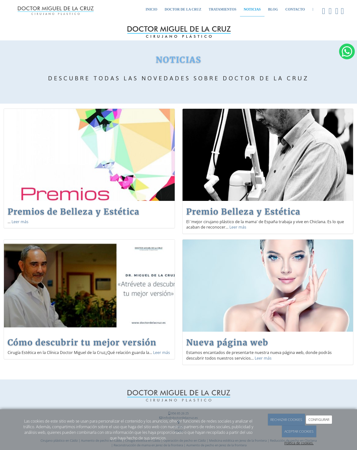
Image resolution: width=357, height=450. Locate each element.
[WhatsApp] (313, 9)
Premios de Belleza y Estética (74, 212)
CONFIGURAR (318, 419)
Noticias (252, 9)
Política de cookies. (299, 443)
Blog (273, 9)
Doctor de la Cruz (183, 9)
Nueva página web (227, 342)
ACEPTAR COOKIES (299, 431)
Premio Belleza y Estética (243, 212)
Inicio (151, 9)
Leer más (20, 221)
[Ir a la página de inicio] (50, 8)
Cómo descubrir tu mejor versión (82, 342)
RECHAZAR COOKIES (286, 419)
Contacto (295, 9)
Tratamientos (223, 9)
